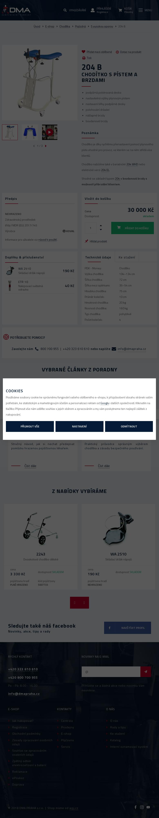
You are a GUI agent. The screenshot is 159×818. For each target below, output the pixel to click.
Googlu (104, 403)
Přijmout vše (30, 426)
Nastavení (79, 426)
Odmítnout (129, 426)
